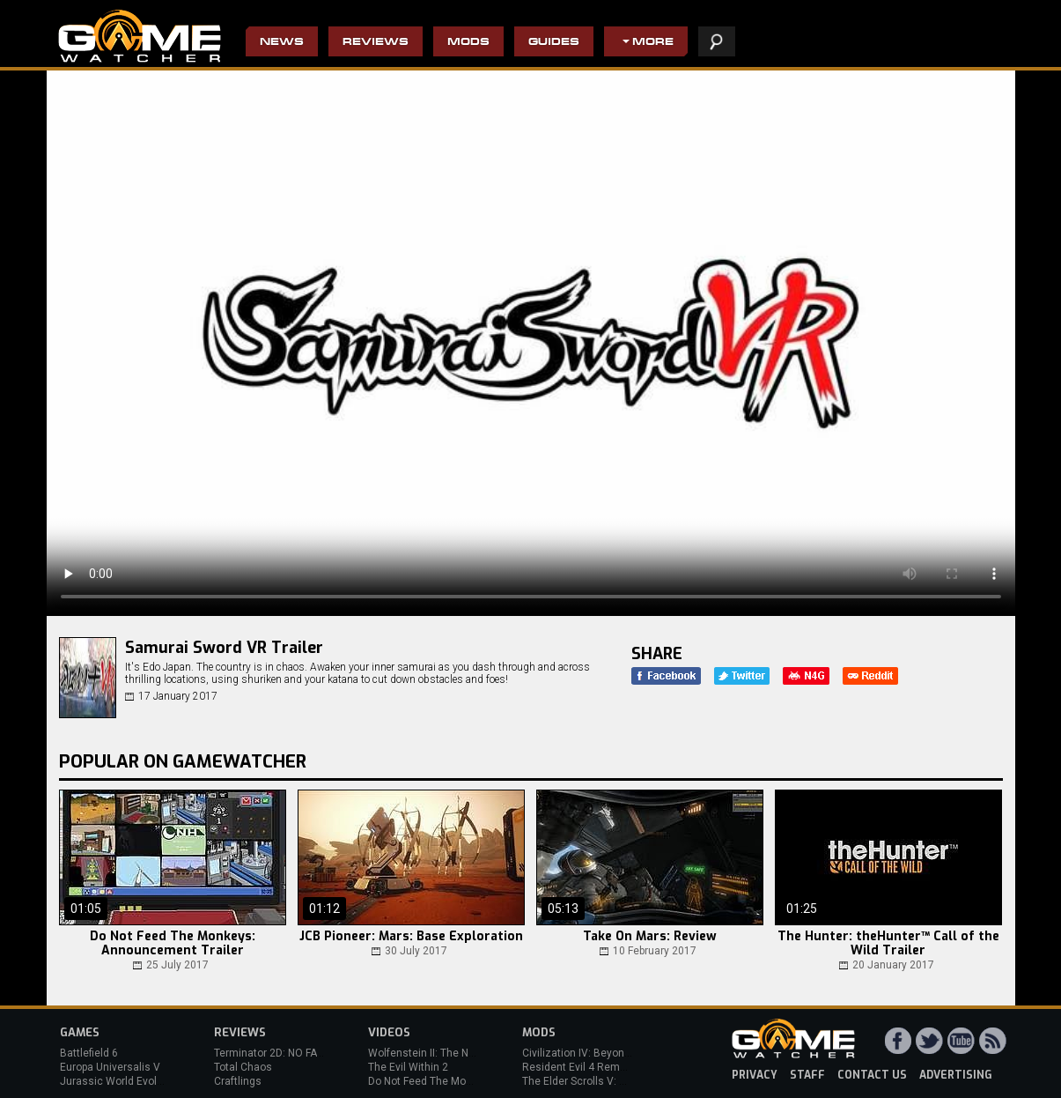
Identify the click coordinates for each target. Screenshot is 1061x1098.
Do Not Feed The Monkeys (431, 1081)
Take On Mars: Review (650, 937)
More (653, 43)
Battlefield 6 (89, 1053)
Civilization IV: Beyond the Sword (602, 1053)
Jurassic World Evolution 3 (125, 1081)
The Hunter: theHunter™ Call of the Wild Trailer (888, 944)
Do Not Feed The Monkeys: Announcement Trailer (172, 944)
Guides (553, 43)
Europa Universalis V (110, 1067)
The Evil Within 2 (408, 1067)
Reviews (376, 43)
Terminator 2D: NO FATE (271, 1053)
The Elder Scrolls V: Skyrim (587, 1081)
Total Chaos (243, 1067)
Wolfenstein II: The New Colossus (450, 1053)
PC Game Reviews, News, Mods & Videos (139, 36)
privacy (754, 1075)
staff (807, 1075)
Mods (468, 43)
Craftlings (238, 1081)
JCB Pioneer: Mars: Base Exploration (411, 937)
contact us (872, 1075)
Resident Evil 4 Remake (579, 1067)
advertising (955, 1075)
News (282, 43)
